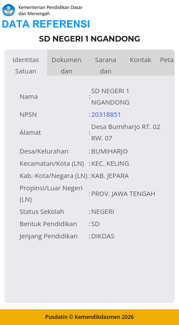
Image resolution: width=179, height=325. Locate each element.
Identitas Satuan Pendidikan (26, 65)
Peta (166, 59)
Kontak (140, 59)
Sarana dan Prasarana (105, 65)
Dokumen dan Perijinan (67, 65)
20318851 (106, 114)
